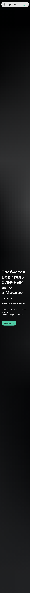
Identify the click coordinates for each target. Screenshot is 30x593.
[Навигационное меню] (24, 5)
